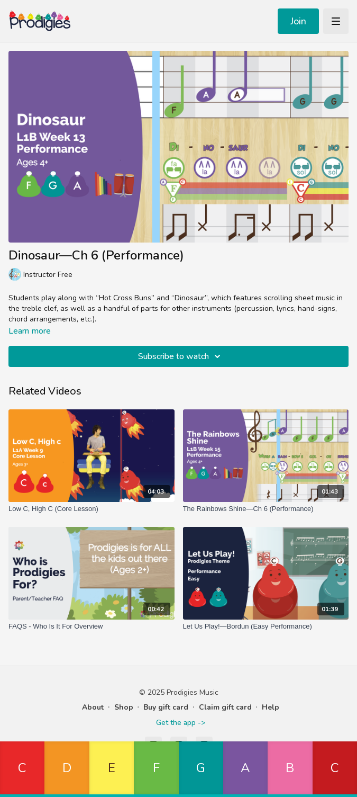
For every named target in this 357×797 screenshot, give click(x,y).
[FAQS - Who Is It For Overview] (91, 626)
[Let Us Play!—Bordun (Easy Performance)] (266, 626)
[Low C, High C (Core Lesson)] (91, 509)
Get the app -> (180, 723)
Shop (123, 707)
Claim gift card (225, 707)
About (93, 707)
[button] (22, 769)
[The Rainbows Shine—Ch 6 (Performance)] (266, 509)
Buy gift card (165, 707)
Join (298, 21)
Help (270, 707)
